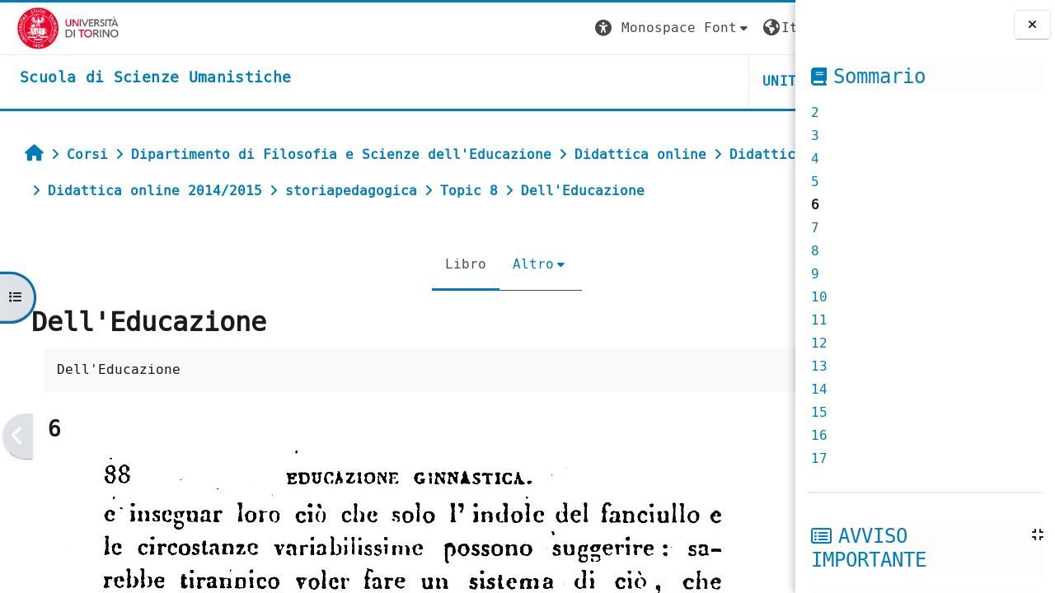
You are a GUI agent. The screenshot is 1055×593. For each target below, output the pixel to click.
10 (819, 296)
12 (819, 343)
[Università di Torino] (51, 27)
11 (819, 320)
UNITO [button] (598, 81)
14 (819, 389)
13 (819, 366)
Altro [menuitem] (432, 300)
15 (819, 412)
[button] (487, 28)
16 (819, 435)
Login (761, 27)
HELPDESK (694, 81)
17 (819, 458)
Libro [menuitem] (365, 300)
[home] (138, 78)
